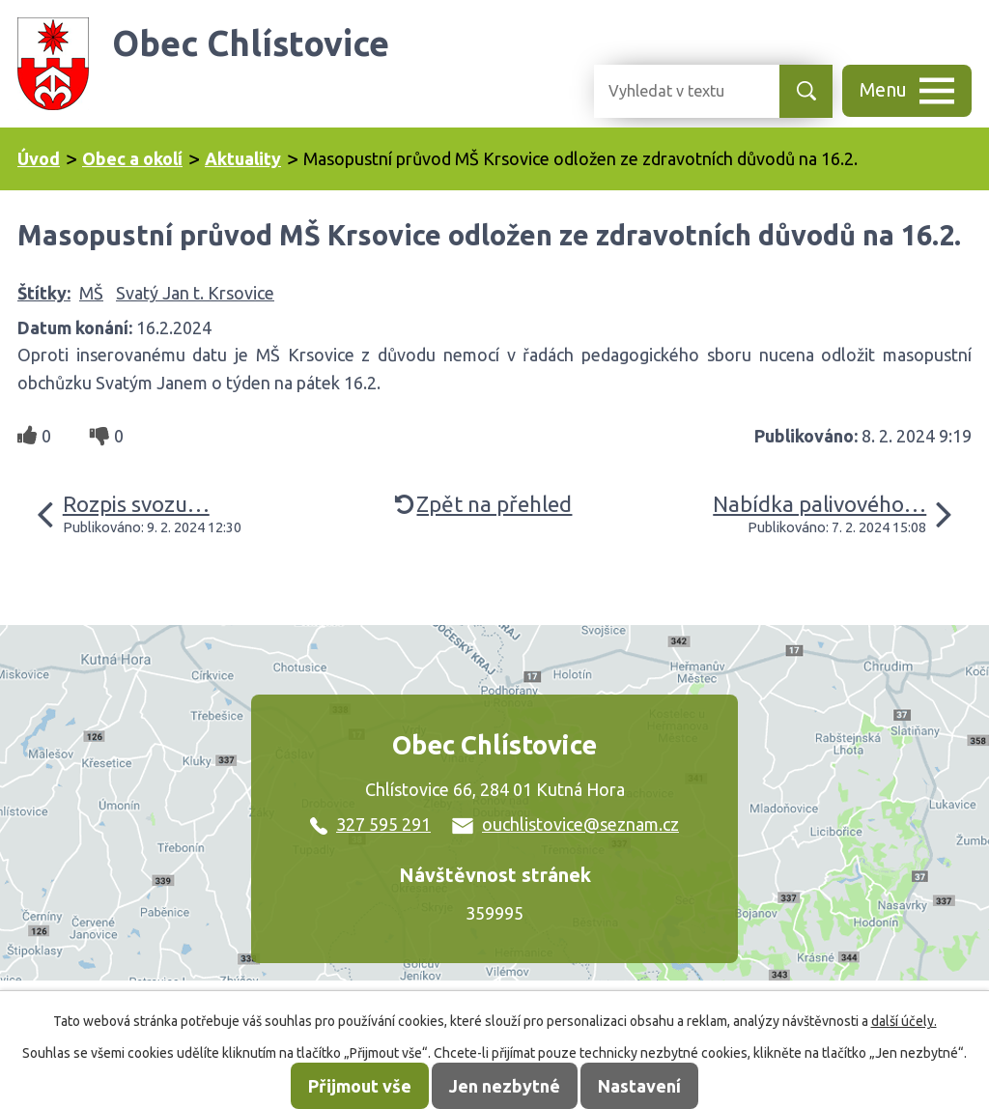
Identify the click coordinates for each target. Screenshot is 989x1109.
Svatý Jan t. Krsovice (195, 292)
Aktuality (243, 158)
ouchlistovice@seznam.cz (565, 824)
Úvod (38, 158)
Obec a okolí (132, 158)
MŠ (91, 292)
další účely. (904, 1021)
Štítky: (44, 292)
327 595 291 (370, 824)
